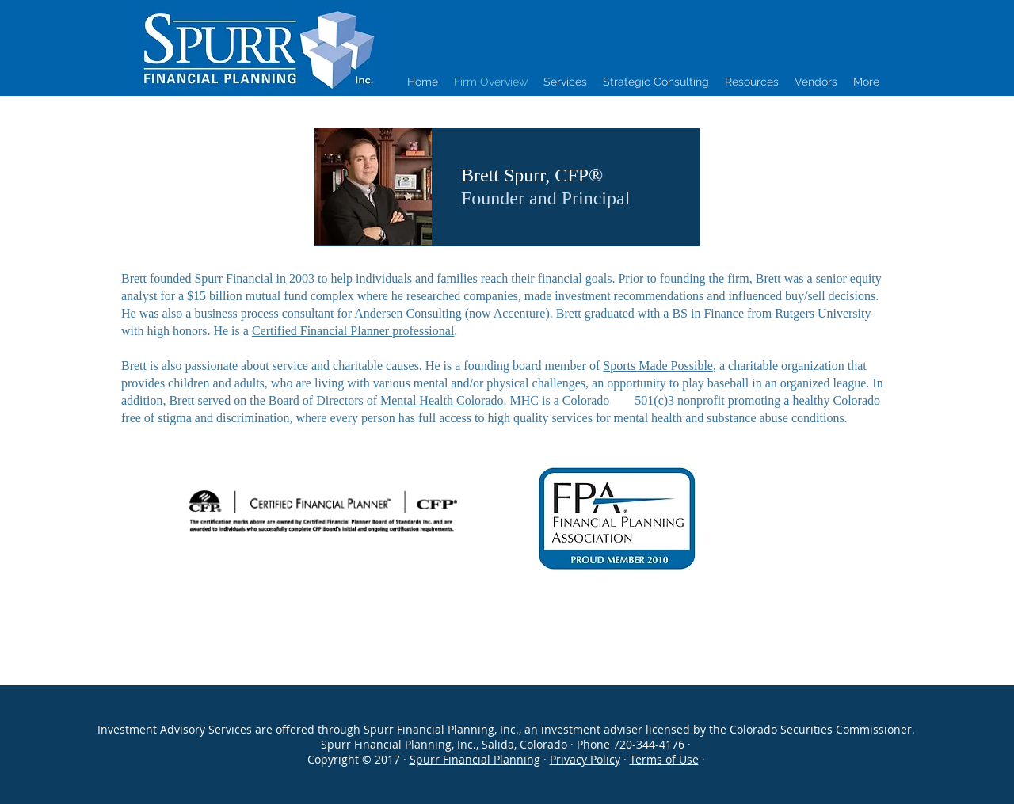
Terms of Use (664, 759)
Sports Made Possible (658, 365)
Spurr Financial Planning (475, 759)
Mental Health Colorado (442, 400)
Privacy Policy (585, 759)
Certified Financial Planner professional (353, 330)
